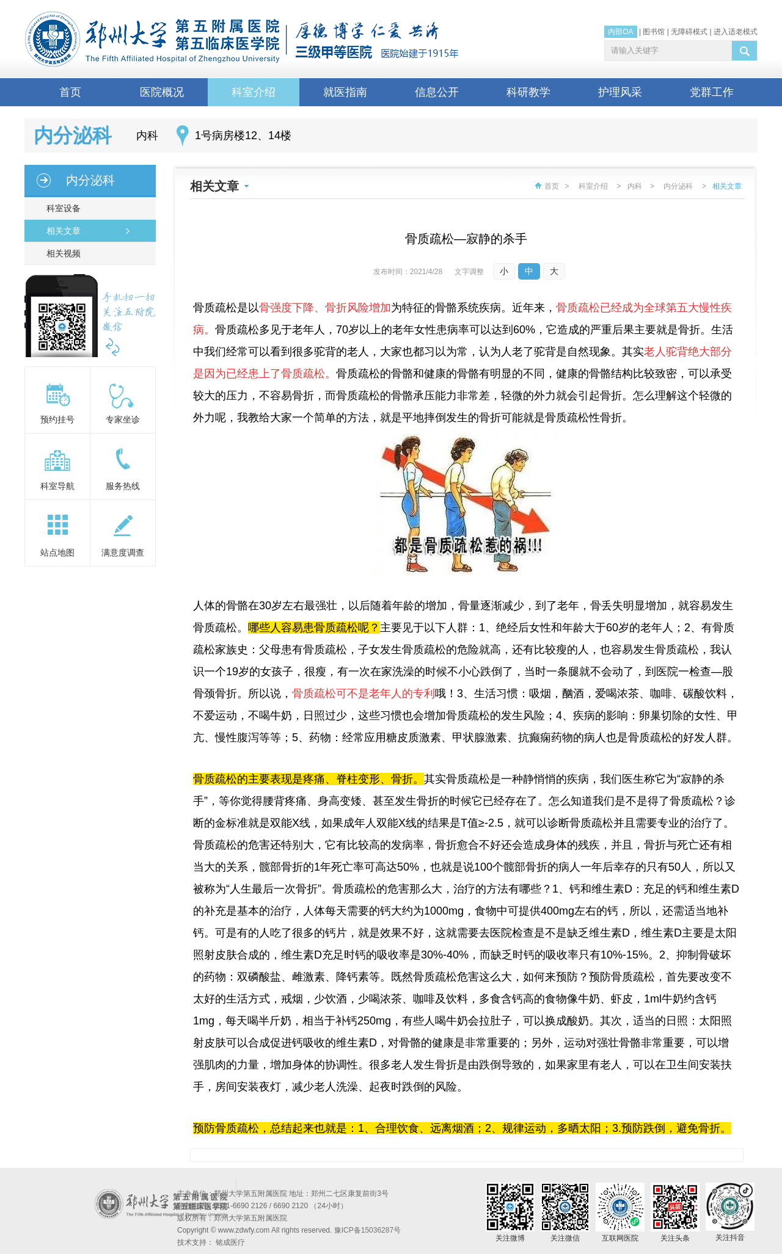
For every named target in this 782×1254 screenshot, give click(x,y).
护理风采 (620, 92)
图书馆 (654, 31)
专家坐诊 (123, 419)
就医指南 (345, 92)
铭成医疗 (230, 1242)
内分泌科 (90, 180)
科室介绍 (254, 92)
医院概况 (162, 92)
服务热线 (123, 486)
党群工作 (712, 92)
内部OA (620, 31)
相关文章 (61, 231)
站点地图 (57, 552)
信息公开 (437, 92)
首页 (70, 92)
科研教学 (528, 92)
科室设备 (61, 208)
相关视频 (61, 253)
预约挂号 (57, 419)
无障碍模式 (689, 31)
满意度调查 (122, 552)
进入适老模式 (736, 31)
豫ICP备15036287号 (367, 1230)
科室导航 (57, 486)
